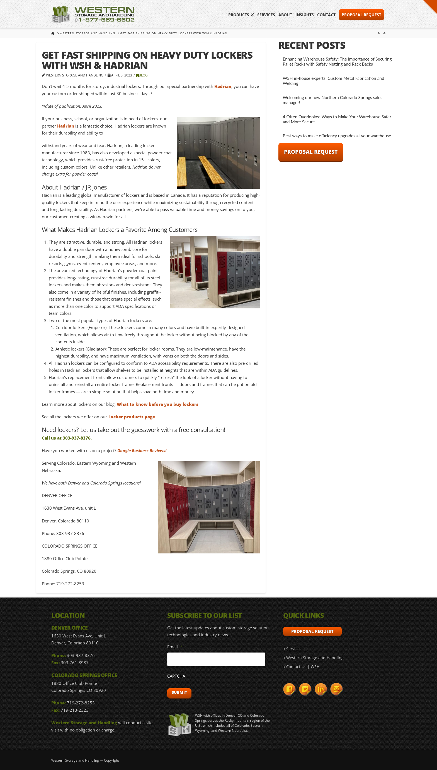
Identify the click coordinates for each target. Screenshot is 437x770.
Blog (142, 75)
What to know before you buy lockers (157, 404)
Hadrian (222, 86)
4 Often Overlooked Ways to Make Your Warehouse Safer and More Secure (337, 119)
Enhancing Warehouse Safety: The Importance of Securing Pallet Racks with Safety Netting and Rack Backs (337, 61)
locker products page (132, 416)
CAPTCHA (176, 676)
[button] (430, 7)
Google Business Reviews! (141, 450)
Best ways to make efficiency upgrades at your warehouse (337, 135)
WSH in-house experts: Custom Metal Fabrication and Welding (333, 81)
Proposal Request (311, 151)
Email (174, 646)
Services (292, 648)
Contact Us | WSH (301, 666)
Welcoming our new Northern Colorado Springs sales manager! (332, 100)
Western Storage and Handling (313, 657)
